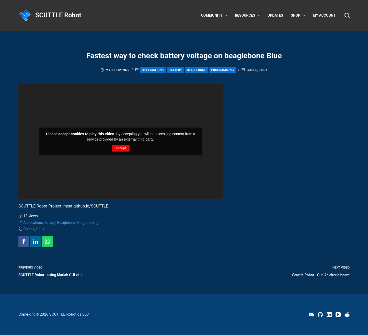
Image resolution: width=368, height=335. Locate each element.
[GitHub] (320, 314)
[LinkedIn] (329, 314)
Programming (222, 70)
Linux (263, 70)
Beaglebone (196, 70)
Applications (153, 70)
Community (215, 15)
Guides (252, 70)
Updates (275, 15)
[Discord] (311, 314)
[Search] (347, 15)
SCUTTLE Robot (58, 15)
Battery (175, 70)
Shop (299, 15)
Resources (248, 15)
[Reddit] (347, 314)
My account (324, 15)
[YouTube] (338, 314)
